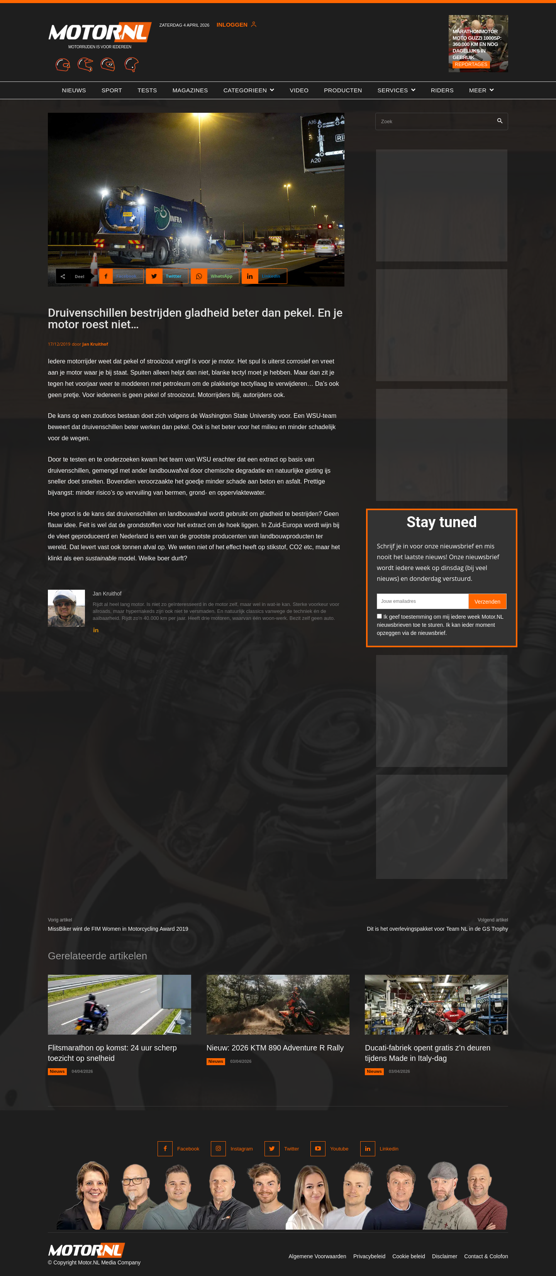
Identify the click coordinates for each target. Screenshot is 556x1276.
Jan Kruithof (95, 344)
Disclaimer (444, 1256)
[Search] (500, 121)
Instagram (242, 1148)
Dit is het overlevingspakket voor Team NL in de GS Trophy (437, 929)
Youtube (339, 1148)
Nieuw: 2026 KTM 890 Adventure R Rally (277, 1048)
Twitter (291, 1148)
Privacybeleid (369, 1256)
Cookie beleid (408, 1256)
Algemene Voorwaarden (317, 1256)
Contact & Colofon (486, 1256)
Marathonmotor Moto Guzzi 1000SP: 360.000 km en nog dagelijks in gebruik (477, 45)
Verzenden (487, 602)
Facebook (188, 1148)
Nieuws (57, 1071)
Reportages (471, 64)
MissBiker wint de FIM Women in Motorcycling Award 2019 (118, 929)
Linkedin (389, 1148)
